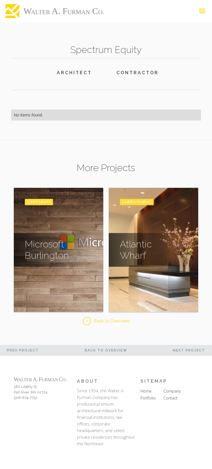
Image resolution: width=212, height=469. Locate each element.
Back (106, 350)
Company (172, 391)
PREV (23, 350)
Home (146, 391)
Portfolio (148, 398)
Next (189, 350)
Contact (170, 398)
